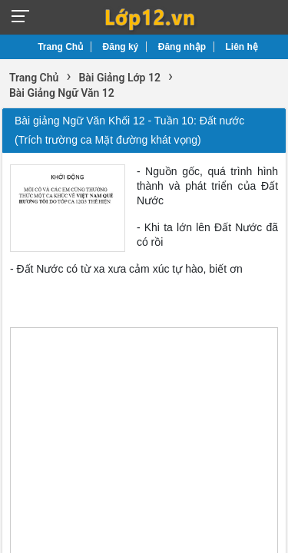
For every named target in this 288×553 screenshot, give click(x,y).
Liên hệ (242, 46)
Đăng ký (121, 46)
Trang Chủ (60, 46)
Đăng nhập (182, 46)
